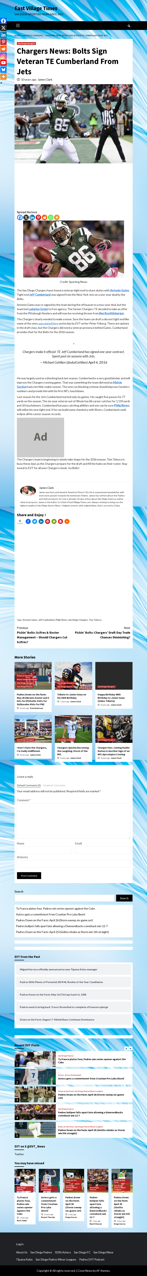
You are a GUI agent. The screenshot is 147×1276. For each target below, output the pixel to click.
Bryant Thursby (48, 1217)
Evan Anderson (36, 708)
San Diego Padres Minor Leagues (89, 1091)
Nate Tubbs (22, 1220)
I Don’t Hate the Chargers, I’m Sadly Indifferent (32, 749)
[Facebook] (20, 217)
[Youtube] (3, 63)
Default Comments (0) (29, 785)
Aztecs (61, 1075)
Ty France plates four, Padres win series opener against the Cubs (55, 908)
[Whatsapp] (50, 217)
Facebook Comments (54, 785)
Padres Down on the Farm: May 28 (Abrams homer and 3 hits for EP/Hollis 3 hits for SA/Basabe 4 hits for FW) (33, 699)
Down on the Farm (25, 675)
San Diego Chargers (26, 43)
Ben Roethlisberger (111, 313)
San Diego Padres (24, 686)
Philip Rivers (122, 405)
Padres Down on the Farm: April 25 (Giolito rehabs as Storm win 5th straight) (62, 932)
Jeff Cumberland (40, 294)
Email (78, 843)
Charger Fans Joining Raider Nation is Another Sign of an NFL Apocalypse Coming (114, 751)
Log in (19, 1244)
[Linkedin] (32, 217)
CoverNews (85, 1270)
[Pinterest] (38, 217)
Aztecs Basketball (73, 1075)
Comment (24, 800)
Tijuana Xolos (24, 1259)
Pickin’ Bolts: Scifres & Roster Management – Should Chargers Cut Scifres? (45, 634)
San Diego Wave (103, 1252)
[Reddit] (44, 217)
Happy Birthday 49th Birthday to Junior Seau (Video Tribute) (111, 698)
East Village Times (35, 8)
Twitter (19, 1154)
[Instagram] (3, 56)
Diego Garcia (71, 1217)
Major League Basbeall (27, 679)
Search (18, 891)
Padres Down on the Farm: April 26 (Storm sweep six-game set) (54, 920)
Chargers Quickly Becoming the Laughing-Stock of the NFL (73, 751)
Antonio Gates (119, 290)
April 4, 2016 (97, 362)
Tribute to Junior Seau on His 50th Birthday (71, 696)
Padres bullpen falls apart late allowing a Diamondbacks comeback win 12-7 (62, 926)
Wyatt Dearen (96, 1224)
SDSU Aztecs (63, 1252)
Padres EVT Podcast (91, 1259)
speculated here (48, 323)
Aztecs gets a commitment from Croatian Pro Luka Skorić (50, 914)
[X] (26, 217)
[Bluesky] (3, 69)
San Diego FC (82, 1252)
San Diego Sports (64, 686)
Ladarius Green (38, 309)
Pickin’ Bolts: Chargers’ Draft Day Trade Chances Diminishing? (102, 632)
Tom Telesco (95, 619)
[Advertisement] (73, 188)
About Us (21, 1252)
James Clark (45, 79)
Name (20, 843)
